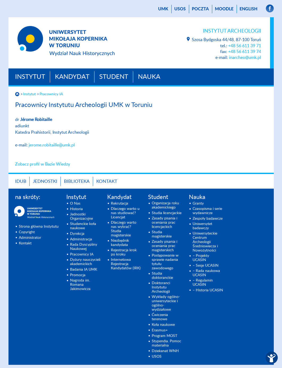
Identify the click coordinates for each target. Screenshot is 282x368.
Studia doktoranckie (162, 276)
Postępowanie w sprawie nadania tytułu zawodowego (165, 262)
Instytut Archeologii (232, 31)
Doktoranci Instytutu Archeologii (161, 287)
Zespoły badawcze (208, 218)
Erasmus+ (160, 330)
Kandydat (72, 77)
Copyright (27, 232)
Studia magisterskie (162, 234)
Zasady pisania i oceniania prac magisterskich (164, 246)
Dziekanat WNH (165, 351)
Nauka (149, 77)
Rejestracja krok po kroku (124, 252)
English (248, 9)
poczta (200, 9)
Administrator (30, 238)
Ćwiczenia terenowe (160, 317)
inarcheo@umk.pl (245, 57)
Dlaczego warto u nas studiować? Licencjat (125, 213)
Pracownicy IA (51, 94)
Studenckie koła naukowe (83, 226)
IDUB (20, 181)
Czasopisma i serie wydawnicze (207, 211)
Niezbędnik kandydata (120, 243)
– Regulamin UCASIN (203, 283)
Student (113, 77)
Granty (198, 203)
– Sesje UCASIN (206, 265)
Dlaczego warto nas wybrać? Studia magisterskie (123, 229)
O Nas (75, 203)
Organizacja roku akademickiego (165, 205)
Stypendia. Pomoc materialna (166, 343)
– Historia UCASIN (208, 290)
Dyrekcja (77, 234)
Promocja (77, 275)
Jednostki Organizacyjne (81, 216)
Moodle (224, 9)
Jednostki (45, 181)
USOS (180, 9)
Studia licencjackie (166, 213)
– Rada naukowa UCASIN (206, 273)
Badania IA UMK (83, 269)
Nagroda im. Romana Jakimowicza (80, 285)
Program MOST (164, 336)
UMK (163, 9)
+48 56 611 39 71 (244, 46)
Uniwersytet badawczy (202, 226)
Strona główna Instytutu (39, 226)
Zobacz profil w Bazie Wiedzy (42, 164)
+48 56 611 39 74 (244, 52)
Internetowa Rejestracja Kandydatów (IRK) (126, 264)
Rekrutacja (119, 203)
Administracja (81, 239)
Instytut (30, 77)
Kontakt (106, 181)
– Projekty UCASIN (201, 258)
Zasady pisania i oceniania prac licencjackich (164, 223)
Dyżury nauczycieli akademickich (85, 262)
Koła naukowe (163, 325)
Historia (76, 209)
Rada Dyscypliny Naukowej (83, 247)
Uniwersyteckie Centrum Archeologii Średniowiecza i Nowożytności (205, 242)
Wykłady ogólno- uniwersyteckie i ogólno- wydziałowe (166, 303)
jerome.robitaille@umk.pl (52, 145)
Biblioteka (77, 181)
